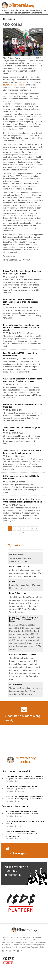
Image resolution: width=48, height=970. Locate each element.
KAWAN (12, 581)
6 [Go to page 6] (32, 528)
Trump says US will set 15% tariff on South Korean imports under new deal (22, 451)
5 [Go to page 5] (27, 528)
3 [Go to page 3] (19, 528)
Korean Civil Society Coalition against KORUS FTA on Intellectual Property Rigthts (25, 619)
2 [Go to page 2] (14, 528)
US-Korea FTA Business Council (22, 654)
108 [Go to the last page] (22, 532)
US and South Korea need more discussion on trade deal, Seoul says (22, 272)
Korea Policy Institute (18, 593)
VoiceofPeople (15, 684)
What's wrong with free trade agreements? (16, 870)
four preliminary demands (13, 85)
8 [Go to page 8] (10, 532)
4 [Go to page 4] (23, 528)
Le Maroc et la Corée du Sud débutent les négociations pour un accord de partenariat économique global (21, 833)
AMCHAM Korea (16, 555)
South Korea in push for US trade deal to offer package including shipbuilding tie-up (22, 500)
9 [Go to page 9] (14, 532)
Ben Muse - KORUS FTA (19, 566)
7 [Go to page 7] (36, 528)
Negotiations (9, 19)
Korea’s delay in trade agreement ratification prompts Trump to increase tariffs (20, 302)
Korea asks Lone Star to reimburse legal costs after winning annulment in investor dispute (21, 327)
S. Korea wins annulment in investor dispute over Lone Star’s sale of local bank (22, 380)
